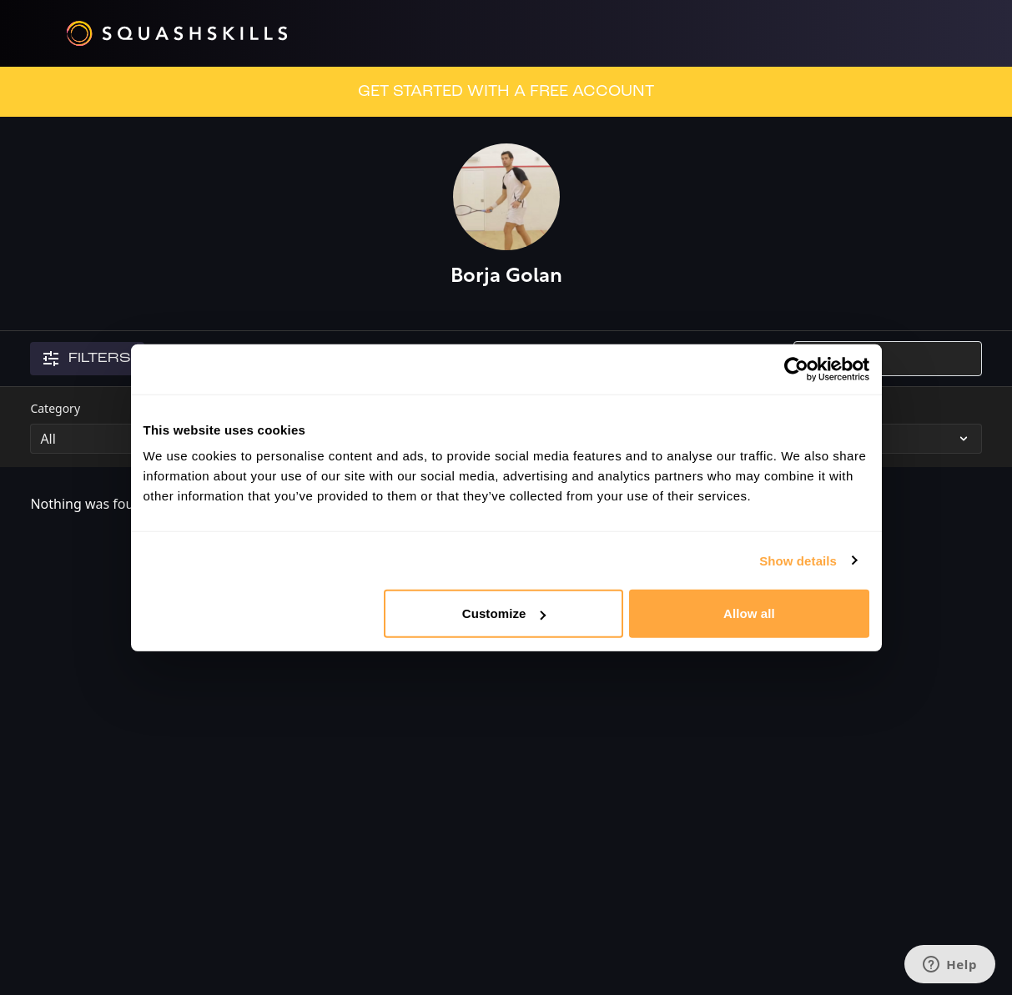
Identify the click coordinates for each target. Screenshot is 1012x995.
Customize (504, 613)
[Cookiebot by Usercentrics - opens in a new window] (796, 368)
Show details (798, 560)
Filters (87, 358)
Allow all (749, 613)
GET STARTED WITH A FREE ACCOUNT (506, 91)
